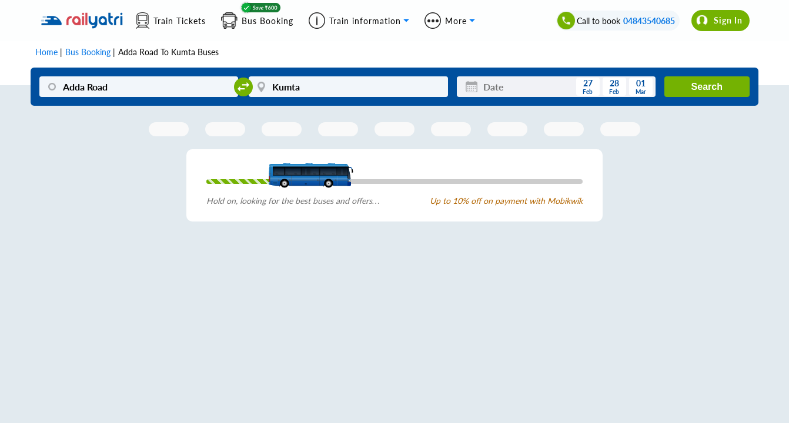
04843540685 (649, 21)
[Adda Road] (138, 86)
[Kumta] (348, 86)
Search (707, 87)
